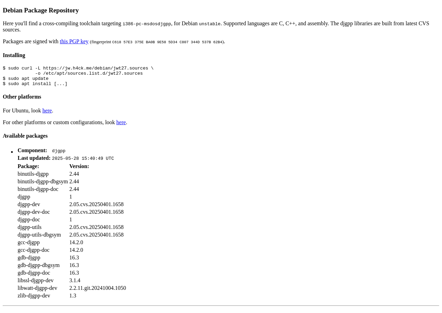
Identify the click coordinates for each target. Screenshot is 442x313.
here (47, 115)
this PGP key (74, 41)
